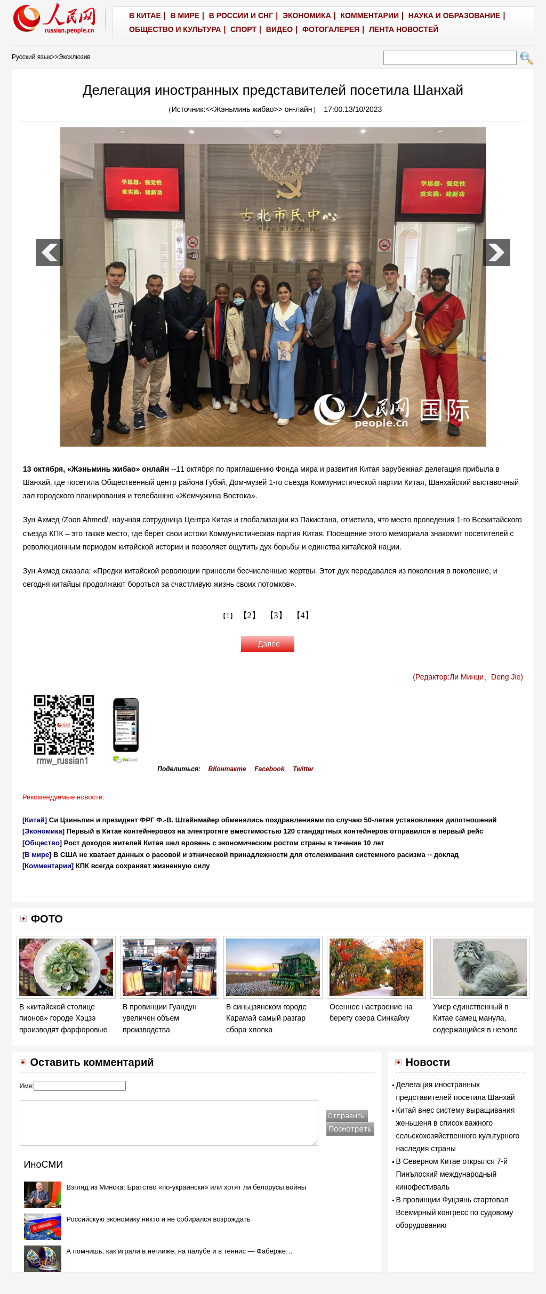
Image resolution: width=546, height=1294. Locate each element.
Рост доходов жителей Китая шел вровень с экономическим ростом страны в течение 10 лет (224, 843)
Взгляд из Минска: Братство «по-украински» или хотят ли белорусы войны (186, 1187)
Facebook (269, 769)
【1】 (228, 616)
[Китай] (34, 820)
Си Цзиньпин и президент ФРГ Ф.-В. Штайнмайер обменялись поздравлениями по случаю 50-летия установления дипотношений (273, 820)
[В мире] (36, 855)
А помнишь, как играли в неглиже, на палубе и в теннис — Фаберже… (180, 1251)
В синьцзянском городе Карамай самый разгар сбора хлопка (266, 1018)
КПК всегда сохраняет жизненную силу (143, 866)
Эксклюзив (75, 57)
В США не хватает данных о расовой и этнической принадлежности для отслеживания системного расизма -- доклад (256, 855)
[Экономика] (43, 831)
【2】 (249, 615)
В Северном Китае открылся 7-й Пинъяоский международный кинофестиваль (452, 1174)
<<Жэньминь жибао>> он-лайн (258, 109)
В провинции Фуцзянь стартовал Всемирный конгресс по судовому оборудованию (454, 1212)
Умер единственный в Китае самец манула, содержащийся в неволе (475, 1018)
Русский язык (31, 57)
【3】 (276, 615)
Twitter (303, 769)
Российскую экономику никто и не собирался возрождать (159, 1219)
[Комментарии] (48, 866)
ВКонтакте (227, 769)
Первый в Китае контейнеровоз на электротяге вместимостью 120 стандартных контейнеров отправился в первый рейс (275, 831)
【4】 (303, 615)
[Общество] (42, 843)
